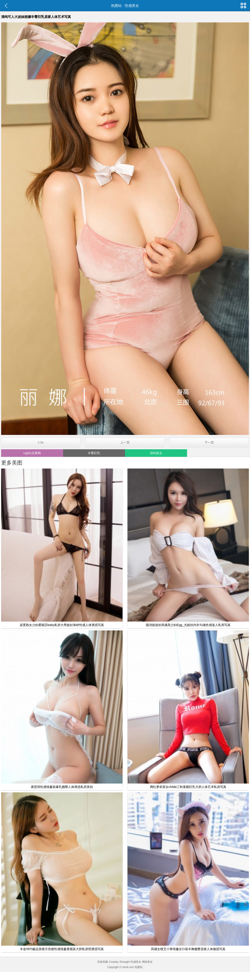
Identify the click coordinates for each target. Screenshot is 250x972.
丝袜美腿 (102, 961)
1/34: (40, 442)
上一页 (125, 442)
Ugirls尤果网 (32, 453)
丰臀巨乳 (94, 453)
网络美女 (147, 961)
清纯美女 (156, 453)
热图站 (116, 6)
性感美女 (132, 6)
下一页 (209, 442)
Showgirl (124, 961)
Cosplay (113, 961)
